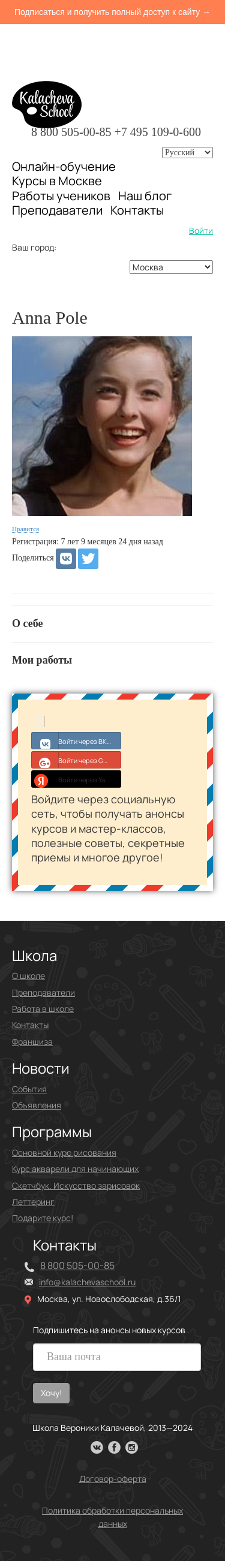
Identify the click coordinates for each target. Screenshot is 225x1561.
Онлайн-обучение (64, 166)
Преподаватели (57, 210)
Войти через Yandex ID (76, 778)
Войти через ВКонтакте (76, 740)
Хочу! (51, 1393)
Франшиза (32, 1041)
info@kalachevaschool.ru (87, 1282)
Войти (201, 230)
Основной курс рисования (64, 1152)
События (29, 1089)
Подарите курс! (42, 1218)
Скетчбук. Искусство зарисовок (76, 1185)
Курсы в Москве (57, 181)
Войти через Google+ (76, 759)
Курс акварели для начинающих (75, 1168)
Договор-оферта (112, 1478)
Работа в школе (43, 1008)
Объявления (36, 1105)
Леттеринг (33, 1201)
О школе (28, 975)
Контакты (137, 210)
